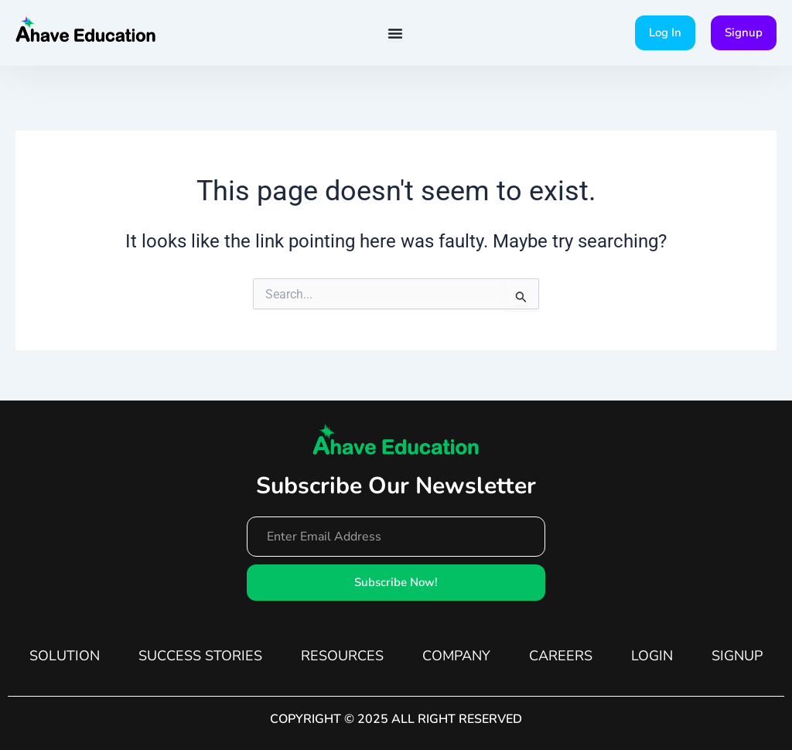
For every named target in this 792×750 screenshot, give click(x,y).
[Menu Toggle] (395, 33)
